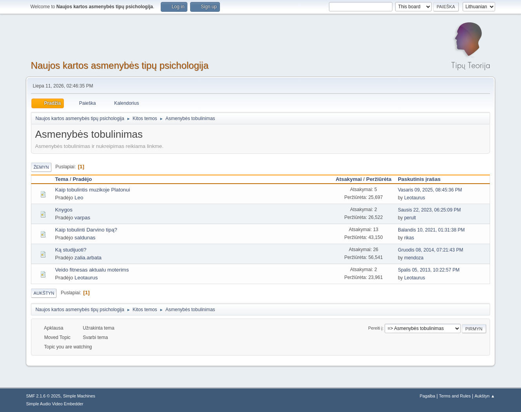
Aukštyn (43, 293)
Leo (78, 198)
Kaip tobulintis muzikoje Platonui (92, 190)
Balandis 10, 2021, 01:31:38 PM (431, 230)
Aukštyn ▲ (485, 396)
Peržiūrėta (378, 179)
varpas (82, 218)
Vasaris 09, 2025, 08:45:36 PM (430, 190)
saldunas (84, 238)
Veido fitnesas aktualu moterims (92, 270)
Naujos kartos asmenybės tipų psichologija (119, 65)
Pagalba (427, 396)
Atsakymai (349, 179)
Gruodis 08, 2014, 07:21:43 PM (430, 250)
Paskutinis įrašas (423, 179)
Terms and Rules (455, 396)
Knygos (63, 210)
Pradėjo (82, 179)
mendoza (413, 258)
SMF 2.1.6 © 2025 (43, 396)
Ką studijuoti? (70, 250)
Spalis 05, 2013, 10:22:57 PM (428, 270)
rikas (409, 238)
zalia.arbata (88, 258)
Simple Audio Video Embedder (54, 403)
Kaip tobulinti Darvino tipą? (86, 230)
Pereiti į (375, 328)
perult (410, 218)
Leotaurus (414, 198)
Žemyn (41, 167)
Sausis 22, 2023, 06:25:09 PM (429, 210)
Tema (61, 179)
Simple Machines (79, 396)
